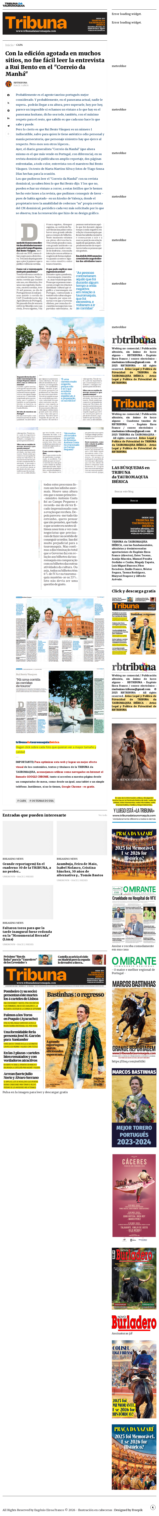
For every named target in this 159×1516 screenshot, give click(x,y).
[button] (8, 134)
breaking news (13, 858)
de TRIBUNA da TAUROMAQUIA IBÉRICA (134, 374)
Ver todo (103, 815)
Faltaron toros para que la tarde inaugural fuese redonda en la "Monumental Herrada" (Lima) (27, 933)
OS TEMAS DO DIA (43, 800)
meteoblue (119, 66)
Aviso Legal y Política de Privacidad (134, 377)
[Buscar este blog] (134, 491)
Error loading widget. (127, 14)
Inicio (9, 45)
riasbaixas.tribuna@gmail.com (131, 362)
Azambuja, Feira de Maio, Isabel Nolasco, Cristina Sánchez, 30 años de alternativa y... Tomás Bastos (80, 869)
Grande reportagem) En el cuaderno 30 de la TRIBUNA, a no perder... (27, 867)
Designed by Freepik (128, 1510)
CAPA (19, 45)
